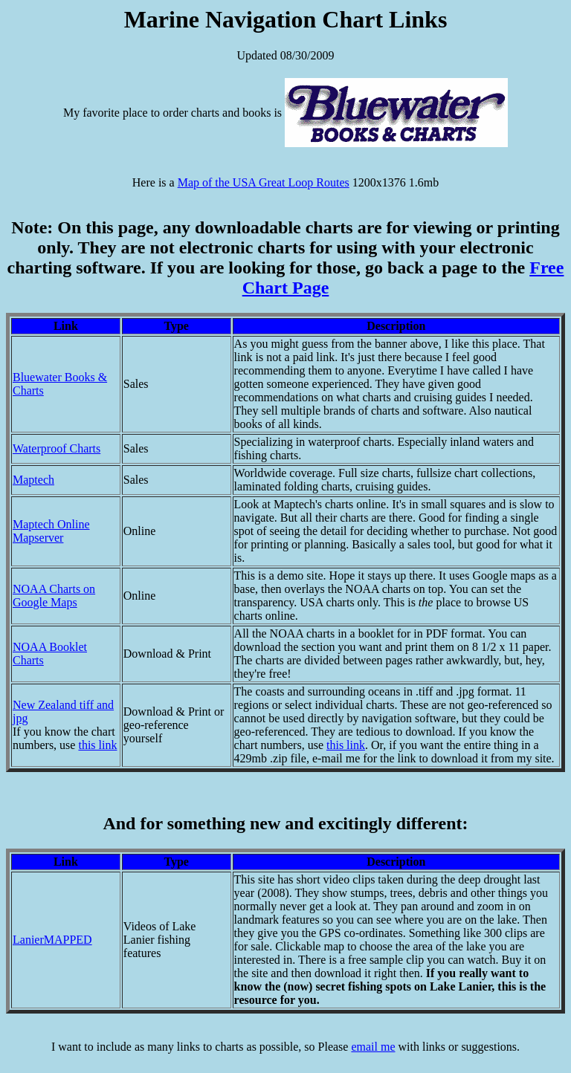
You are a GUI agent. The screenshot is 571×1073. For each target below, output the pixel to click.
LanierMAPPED (52, 939)
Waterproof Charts (56, 448)
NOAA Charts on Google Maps (54, 596)
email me (373, 1046)
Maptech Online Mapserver (51, 531)
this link (97, 745)
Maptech (33, 479)
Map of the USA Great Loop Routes (263, 182)
